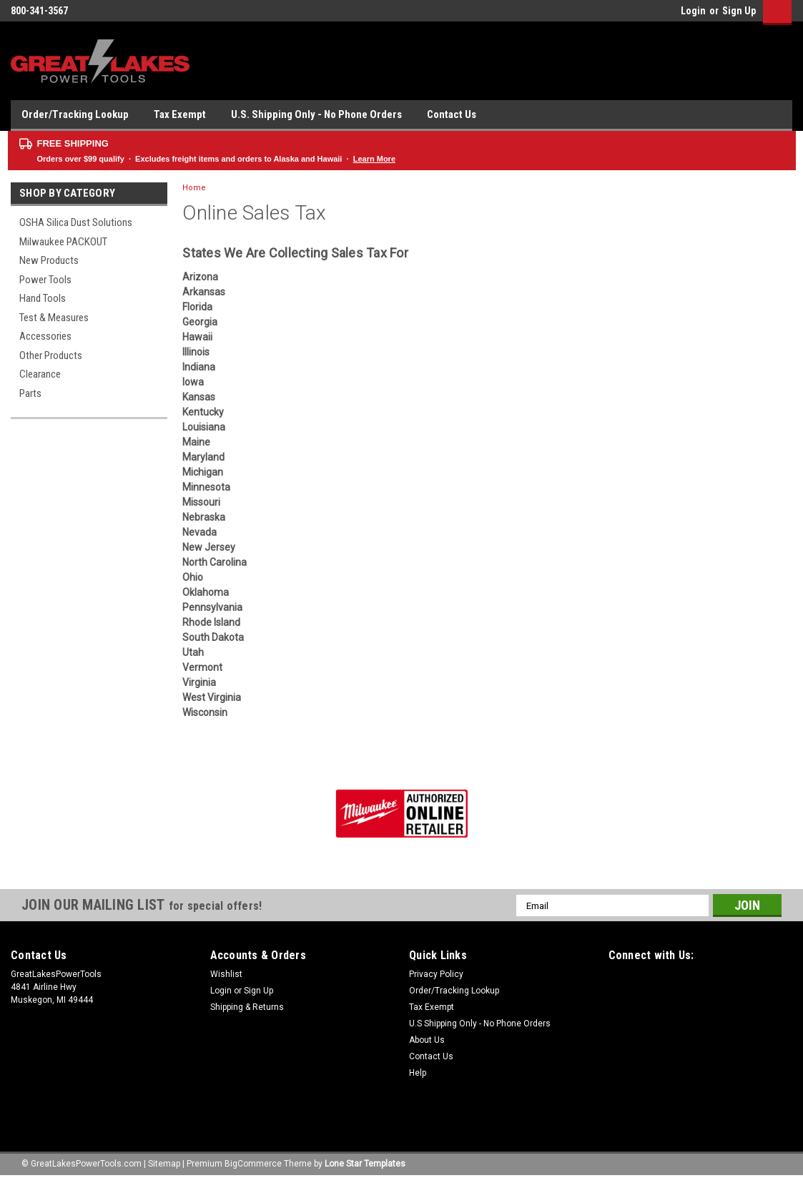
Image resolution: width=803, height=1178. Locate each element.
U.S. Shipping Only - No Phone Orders (316, 114)
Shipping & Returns (247, 1007)
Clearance (40, 374)
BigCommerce (253, 1164)
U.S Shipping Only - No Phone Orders (480, 1024)
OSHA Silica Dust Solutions (75, 222)
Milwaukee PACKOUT (63, 241)
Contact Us (451, 114)
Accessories (45, 336)
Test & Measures (54, 317)
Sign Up (739, 10)
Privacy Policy (436, 974)
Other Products (50, 355)
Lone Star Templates (365, 1164)
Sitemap (164, 1164)
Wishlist (226, 974)
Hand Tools (42, 298)
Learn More (374, 158)
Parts (30, 393)
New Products (49, 260)
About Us (427, 1040)
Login (693, 10)
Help (417, 1073)
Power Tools (45, 279)
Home (194, 187)
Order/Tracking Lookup (75, 114)
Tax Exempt (180, 114)
